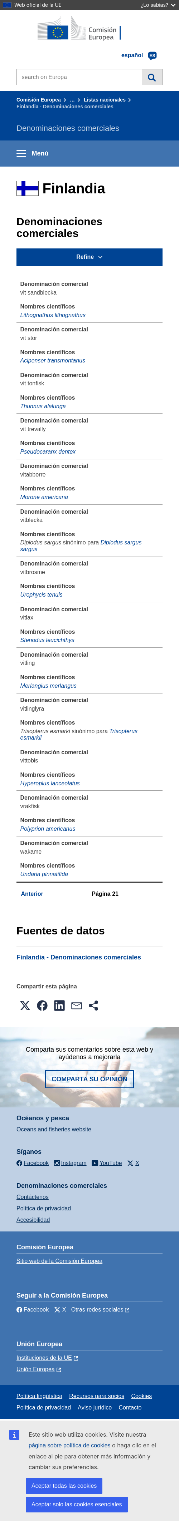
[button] (25, 1005)
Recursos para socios (96, 1396)
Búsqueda (152, 76)
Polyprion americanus (48, 829)
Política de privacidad (43, 1208)
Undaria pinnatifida (44, 874)
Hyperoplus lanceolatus (50, 783)
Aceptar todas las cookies (64, 1486)
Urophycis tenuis (41, 595)
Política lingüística (39, 1396)
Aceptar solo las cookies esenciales (77, 1504)
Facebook (32, 1310)
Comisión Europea (38, 100)
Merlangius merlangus (48, 686)
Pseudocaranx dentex (48, 452)
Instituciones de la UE (44, 1358)
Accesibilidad (33, 1220)
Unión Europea (35, 1369)
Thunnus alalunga (43, 406)
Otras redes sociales (97, 1310)
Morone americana (44, 497)
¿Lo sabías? (158, 5)
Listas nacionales (105, 100)
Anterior (32, 894)
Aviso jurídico (95, 1407)
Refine (85, 257)
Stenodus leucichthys (47, 640)
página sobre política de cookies (70, 1445)
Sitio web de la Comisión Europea (59, 1261)
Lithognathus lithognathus (53, 315)
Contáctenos (32, 1197)
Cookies (141, 1396)
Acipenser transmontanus (52, 360)
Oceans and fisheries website (53, 1129)
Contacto (129, 1407)
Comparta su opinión (89, 1079)
